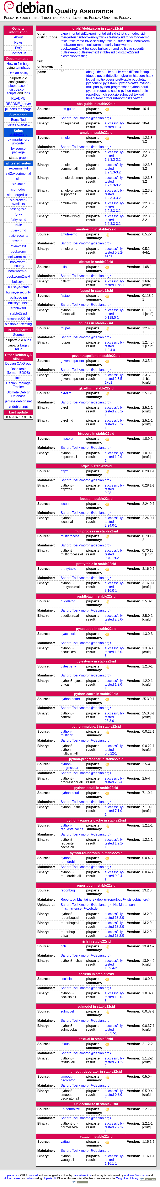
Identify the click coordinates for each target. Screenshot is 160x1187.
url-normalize (122, 98)
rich (104, 94)
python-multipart (67, 733)
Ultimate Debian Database (18, 394)
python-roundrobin (134, 90)
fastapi (145, 72)
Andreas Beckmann (136, 1175)
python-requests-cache (103, 90)
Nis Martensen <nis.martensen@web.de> (98, 906)
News (18, 42)
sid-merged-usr (18, 195)
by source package (18, 150)
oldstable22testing (18, 324)
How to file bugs (18, 64)
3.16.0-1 (111, 590)
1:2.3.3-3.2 (113, 159)
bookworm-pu (18, 271)
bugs (27, 340)
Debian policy (18, 73)
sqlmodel (126, 94)
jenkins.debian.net (18, 401)
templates (23, 67)
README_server (18, 104)
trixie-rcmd (18, 230)
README (18, 98)
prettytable (123, 79)
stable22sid (18, 134)
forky (18, 214)
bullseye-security (18, 292)
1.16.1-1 (111, 1163)
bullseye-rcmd (18, 287)
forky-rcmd (18, 219)
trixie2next (18, 246)
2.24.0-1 (111, 525)
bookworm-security (18, 264)
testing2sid (18, 209)
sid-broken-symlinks (18, 202)
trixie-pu (18, 241)
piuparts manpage (18, 109)
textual (139, 94)
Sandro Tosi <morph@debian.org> (86, 118)
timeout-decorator (99, 98)
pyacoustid (94, 83)
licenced (33, 1175)
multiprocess (105, 79)
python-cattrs (128, 83)
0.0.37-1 (111, 1033)
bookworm (18, 251)
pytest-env (110, 83)
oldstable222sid (18, 319)
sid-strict (18, 184)
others (31, 1178)
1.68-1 (119, 285)
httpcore (139, 75)
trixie (18, 225)
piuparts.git (49, 1178)
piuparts (12, 1175)
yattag (138, 98)
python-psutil (139, 87)
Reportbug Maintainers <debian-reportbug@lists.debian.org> (105, 899)
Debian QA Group (18, 363)
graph (23, 157)
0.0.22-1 (111, 753)
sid (18, 179)
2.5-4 (118, 782)
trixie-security (18, 235)
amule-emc (120, 72)
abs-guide (93, 72)
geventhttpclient (108, 75)
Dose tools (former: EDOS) (18, 370)
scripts (11, 93)
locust (90, 79)
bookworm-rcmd (18, 257)
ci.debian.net (18, 406)
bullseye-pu (18, 297)
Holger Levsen (12, 1178)
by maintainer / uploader (18, 141)
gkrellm (126, 75)
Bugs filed (18, 119)
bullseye (18, 281)
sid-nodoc (18, 189)
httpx (149, 75)
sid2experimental (18, 173)
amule (106, 72)
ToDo (18, 349)
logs (27, 93)
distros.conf (17, 89)
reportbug (93, 94)
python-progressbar (114, 87)
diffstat (134, 72)
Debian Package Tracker (18, 385)
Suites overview (18, 125)
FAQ (18, 48)
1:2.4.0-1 (111, 350)
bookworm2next (18, 276)
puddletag (139, 79)
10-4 (118, 127)
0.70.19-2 (112, 558)
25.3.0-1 (111, 721)
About (18, 37)
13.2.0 (119, 917)
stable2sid (18, 308)
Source (18, 334)
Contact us (18, 53)
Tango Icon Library (127, 1178)
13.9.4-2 (111, 968)
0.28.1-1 (111, 493)
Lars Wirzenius (82, 1175)
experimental (18, 168)
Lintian (18, 378)
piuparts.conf (17, 85)
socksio (113, 94)
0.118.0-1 (112, 317)
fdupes (91, 75)
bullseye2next (18, 303)
